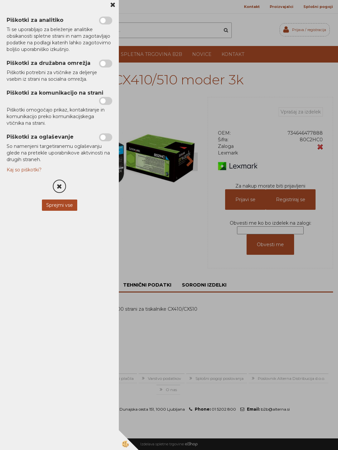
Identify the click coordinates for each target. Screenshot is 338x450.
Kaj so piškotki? (24, 170)
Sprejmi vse (59, 205)
